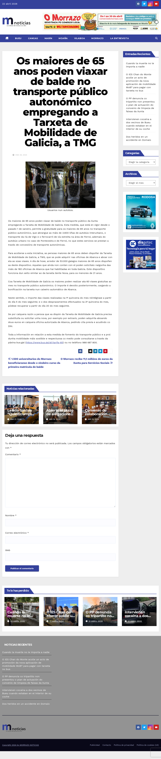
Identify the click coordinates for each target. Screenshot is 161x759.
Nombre (11, 515)
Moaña (63, 38)
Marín (48, 38)
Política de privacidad (124, 745)
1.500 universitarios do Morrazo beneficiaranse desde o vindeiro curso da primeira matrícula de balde (34, 362)
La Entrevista (119, 38)
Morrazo (97, 38)
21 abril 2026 (56, 621)
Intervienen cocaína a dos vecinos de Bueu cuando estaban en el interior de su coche (26, 693)
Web (7, 550)
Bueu (18, 38)
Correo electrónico (17, 532)
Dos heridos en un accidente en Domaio (26, 703)
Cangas (33, 38)
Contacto (106, 745)
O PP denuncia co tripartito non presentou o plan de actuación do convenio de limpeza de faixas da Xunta (140, 105)
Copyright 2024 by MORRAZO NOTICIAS (20, 745)
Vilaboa (79, 38)
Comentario (13, 454)
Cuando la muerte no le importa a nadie (21, 616)
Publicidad (95, 745)
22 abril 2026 (17, 621)
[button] (156, 38)
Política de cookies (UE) (148, 745)
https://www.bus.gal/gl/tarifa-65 (44, 342)
